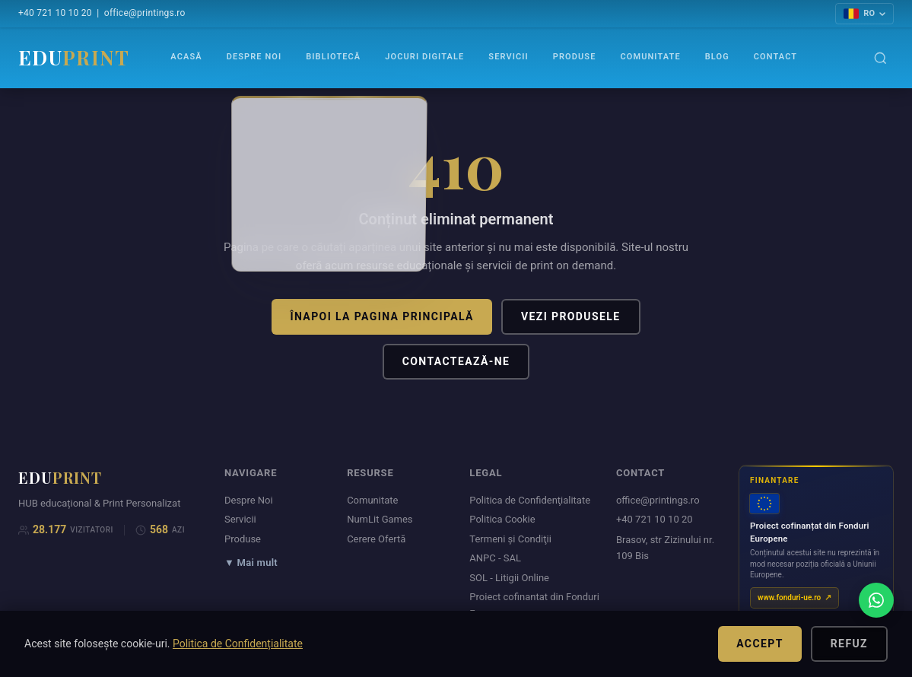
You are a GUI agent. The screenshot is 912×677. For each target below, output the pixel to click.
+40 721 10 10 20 (55, 13)
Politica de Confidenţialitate (529, 500)
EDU (73, 57)
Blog (717, 57)
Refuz (849, 643)
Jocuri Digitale (424, 57)
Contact (775, 57)
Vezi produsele (571, 316)
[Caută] (880, 58)
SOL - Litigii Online (509, 577)
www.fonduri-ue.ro (789, 597)
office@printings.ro (145, 13)
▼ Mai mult (251, 562)
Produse (574, 57)
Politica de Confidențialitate (238, 643)
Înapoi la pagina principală (381, 316)
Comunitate (650, 57)
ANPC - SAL (495, 558)
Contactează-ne (456, 361)
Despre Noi (254, 57)
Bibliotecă (333, 57)
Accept (759, 643)
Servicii (508, 57)
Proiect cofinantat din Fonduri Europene (534, 604)
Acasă (186, 57)
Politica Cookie (502, 519)
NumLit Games (379, 519)
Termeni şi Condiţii (510, 539)
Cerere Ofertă (376, 539)
